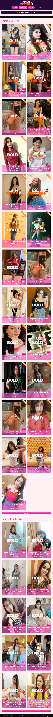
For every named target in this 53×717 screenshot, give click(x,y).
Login (31, 7)
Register (23, 7)
